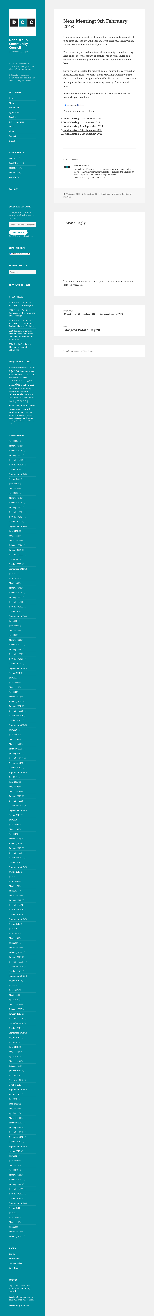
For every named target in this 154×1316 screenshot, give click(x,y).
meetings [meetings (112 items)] (15, 405)
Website (12, 177)
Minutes (12, 103)
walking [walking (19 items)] (11, 421)
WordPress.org (16, 1268)
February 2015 (15, 1009)
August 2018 (14, 815)
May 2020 (13, 739)
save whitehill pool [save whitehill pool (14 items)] (15, 415)
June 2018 (13, 824)
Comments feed (16, 1263)
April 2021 (13, 692)
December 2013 (16, 1075)
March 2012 (14, 1175)
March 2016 (14, 947)
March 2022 (14, 640)
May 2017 (13, 886)
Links (11, 126)
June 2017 (13, 881)
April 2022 (13, 635)
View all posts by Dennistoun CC (88, 177)
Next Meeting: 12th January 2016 (82, 118)
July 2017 (13, 876)
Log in (12, 1254)
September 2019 (16, 772)
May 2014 (13, 1051)
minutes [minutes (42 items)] (25, 405)
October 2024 (15, 521)
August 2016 (14, 924)
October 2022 (15, 611)
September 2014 (16, 1032)
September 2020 (16, 725)
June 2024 (13, 531)
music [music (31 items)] (32, 405)
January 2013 (15, 1127)
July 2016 (13, 928)
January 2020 (15, 753)
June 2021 (13, 682)
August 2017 (14, 872)
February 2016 (15, 952)
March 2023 (14, 588)
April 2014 (13, 1056)
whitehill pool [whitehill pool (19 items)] (19, 421)
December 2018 (16, 801)
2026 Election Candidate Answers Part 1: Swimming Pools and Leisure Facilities (21, 323)
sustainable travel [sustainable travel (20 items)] (20, 418)
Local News (14, 163)
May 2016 (13, 938)
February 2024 (15, 545)
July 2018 (13, 819)
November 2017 (16, 857)
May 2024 (13, 535)
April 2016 (13, 943)
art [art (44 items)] (34, 374)
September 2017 (16, 867)
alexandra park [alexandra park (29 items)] (15, 374)
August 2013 (14, 1094)
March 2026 (14, 446)
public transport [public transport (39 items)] (16, 412)
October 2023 (15, 564)
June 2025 (13, 483)
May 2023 (13, 583)
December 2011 (16, 1189)
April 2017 (13, 890)
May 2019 (13, 786)
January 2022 (15, 649)
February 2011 (15, 1236)
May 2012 (13, 1165)
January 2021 (15, 706)
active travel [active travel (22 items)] (31, 367)
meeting (67, 197)
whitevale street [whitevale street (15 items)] (14, 424)
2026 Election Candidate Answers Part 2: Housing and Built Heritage (22, 313)
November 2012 (16, 1137)
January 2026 (15, 455)
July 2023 (13, 573)
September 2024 (16, 526)
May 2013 (13, 1108)
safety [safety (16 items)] (31, 412)
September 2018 (16, 810)
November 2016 (16, 909)
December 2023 (16, 554)
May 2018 (13, 829)
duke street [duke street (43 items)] (14, 394)
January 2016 (15, 957)
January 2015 (15, 1014)
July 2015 (13, 985)
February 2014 (15, 1066)
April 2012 (13, 1170)
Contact (12, 136)
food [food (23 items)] (11, 397)
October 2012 (15, 1141)
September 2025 (16, 474)
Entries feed (14, 1258)
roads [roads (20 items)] (27, 412)
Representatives (16, 122)
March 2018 (14, 838)
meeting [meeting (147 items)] (22, 401)
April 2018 (13, 834)
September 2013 (16, 1089)
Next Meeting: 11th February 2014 (82, 133)
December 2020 (16, 711)
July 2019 (13, 777)
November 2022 (16, 606)
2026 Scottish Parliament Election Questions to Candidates (20, 347)
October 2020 (15, 720)
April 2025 (13, 493)
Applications (14, 112)
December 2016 (16, 905)
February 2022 (15, 644)
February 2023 (15, 592)
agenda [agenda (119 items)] (14, 371)
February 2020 (15, 748)
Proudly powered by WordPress (77, 351)
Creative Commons (17, 1297)
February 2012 (15, 1179)
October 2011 (15, 1198)
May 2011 (13, 1222)
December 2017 (16, 853)
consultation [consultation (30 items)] (14, 380)
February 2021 (15, 701)
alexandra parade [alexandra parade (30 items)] (26, 371)
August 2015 (14, 980)
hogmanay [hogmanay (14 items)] (32, 397)
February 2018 (15, 843)
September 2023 (16, 569)
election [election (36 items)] (23, 394)
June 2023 (13, 578)
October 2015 (15, 971)
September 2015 (16, 976)
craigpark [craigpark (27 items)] (28, 380)
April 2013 (13, 1113)
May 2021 (13, 687)
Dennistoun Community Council (18, 44)
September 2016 (16, 919)
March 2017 (14, 895)
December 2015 (16, 961)
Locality (12, 117)
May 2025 (13, 488)
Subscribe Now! (18, 232)
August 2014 (14, 1037)
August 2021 (14, 673)
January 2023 (15, 597)
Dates (11, 98)
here (65, 63)
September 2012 (16, 1146)
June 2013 (13, 1104)
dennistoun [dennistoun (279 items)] (24, 384)
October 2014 (15, 1028)
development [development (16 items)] (25, 391)
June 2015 (13, 990)
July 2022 (13, 621)
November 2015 (16, 966)
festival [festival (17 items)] (30, 394)
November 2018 (16, 805)
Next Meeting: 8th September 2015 (83, 126)
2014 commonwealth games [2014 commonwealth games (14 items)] (17, 367)
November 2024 (16, 517)
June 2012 (13, 1160)
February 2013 (15, 1122)
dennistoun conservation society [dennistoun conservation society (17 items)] (20, 388)
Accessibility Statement (19, 1305)
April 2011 (13, 1227)
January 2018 (15, 848)
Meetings (13, 168)
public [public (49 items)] (28, 408)
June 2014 (13, 1047)
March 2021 (14, 696)
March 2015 (14, 1004)
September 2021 (16, 668)
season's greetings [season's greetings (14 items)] (26, 415)
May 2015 (13, 995)
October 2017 (15, 862)
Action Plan (14, 107)
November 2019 (16, 763)
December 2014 (16, 1018)
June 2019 (13, 782)
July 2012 (13, 1156)
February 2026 (15, 450)
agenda (117, 194)
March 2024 (14, 540)
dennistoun (127, 194)
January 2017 (15, 900)
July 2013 (13, 1099)
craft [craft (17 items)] (21, 380)
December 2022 (16, 602)
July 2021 (13, 677)
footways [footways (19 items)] (16, 397)
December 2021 (16, 654)
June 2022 (13, 625)
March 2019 (14, 791)
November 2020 (16, 715)
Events (12, 158)
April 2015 (13, 999)
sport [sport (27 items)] (11, 418)
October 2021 (15, 663)
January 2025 (15, 507)
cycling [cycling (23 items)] (12, 385)
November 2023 (16, 559)
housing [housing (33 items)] (12, 401)
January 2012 (15, 1184)
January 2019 (15, 796)
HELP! (12, 141)
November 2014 (16, 1023)
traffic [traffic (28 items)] (30, 418)
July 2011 (13, 1212)
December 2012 (16, 1132)
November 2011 (16, 1193)
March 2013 (14, 1118)
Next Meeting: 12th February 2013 (82, 129)
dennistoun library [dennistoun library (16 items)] (15, 391)
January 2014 (15, 1070)
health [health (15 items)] (22, 397)
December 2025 (16, 460)
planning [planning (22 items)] (21, 409)
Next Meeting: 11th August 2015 (81, 122)
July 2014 (13, 1042)
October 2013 (15, 1085)
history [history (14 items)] (26, 397)
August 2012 (14, 1151)
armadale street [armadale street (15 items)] (27, 375)
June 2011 (13, 1217)
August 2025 (14, 479)
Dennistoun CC (90, 194)
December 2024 (16, 512)
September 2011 (16, 1203)
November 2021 (16, 659)
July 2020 (13, 730)
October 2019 (15, 767)
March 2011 (14, 1231)
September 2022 (16, 616)
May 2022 (13, 630)
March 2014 (14, 1061)
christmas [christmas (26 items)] (23, 377)
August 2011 (14, 1208)
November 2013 (16, 1080)
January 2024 (15, 550)
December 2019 (16, 758)
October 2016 (15, 914)
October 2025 (15, 469)
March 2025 (14, 498)
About (11, 131)
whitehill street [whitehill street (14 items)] (29, 421)
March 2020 (14, 744)
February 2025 (15, 502)
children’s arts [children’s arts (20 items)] (14, 378)
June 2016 (13, 933)
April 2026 (13, 441)
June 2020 (13, 734)
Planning (13, 172)
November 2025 (16, 464)
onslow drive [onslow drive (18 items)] (13, 409)
